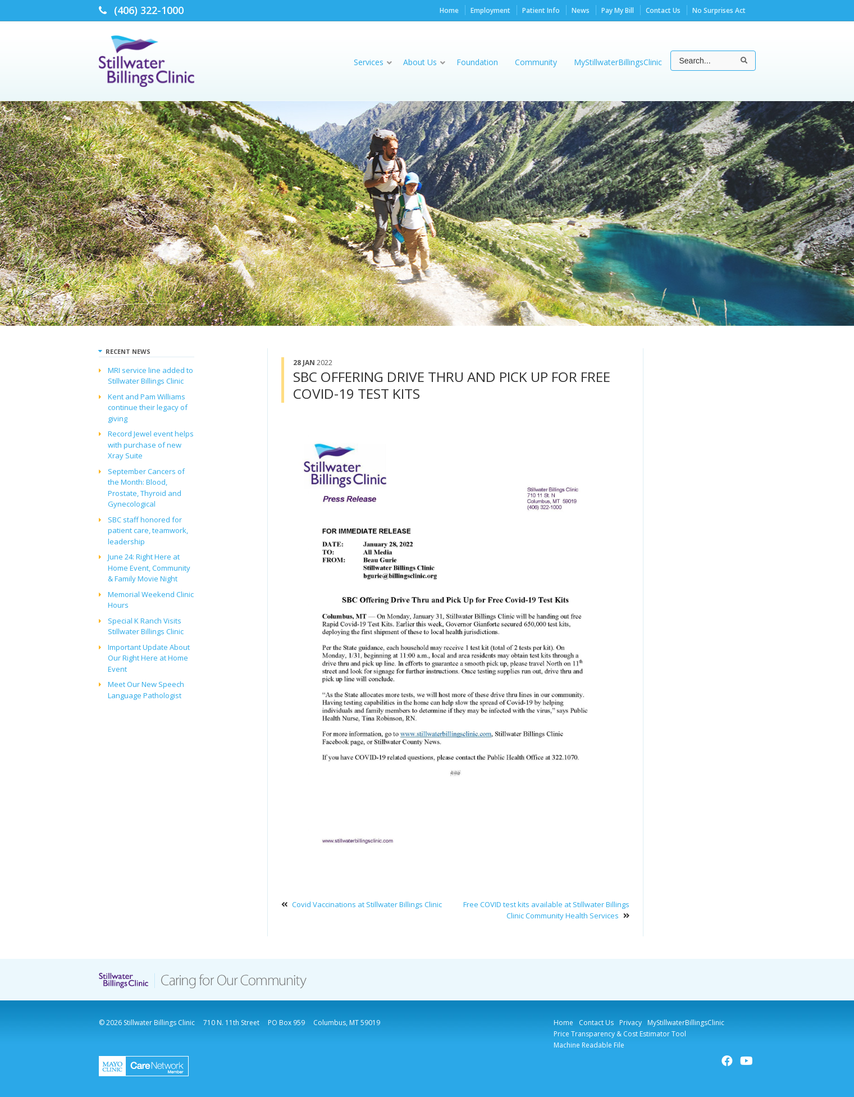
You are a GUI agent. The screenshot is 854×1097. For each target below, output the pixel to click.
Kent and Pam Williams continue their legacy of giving (148, 408)
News (581, 10)
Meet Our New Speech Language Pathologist (146, 689)
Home (449, 10)
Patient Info (541, 10)
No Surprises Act (719, 10)
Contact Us (663, 10)
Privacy (630, 1022)
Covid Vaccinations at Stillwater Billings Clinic (367, 904)
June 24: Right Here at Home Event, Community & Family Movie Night (149, 568)
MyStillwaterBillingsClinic (685, 1022)
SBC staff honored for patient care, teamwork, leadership (148, 531)
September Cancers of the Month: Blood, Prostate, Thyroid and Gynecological (146, 487)
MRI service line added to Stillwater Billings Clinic (150, 375)
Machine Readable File (589, 1045)
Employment (490, 10)
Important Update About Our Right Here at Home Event (149, 658)
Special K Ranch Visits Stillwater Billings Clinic (146, 626)
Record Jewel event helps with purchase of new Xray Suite (151, 445)
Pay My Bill (617, 10)
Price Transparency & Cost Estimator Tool (620, 1034)
